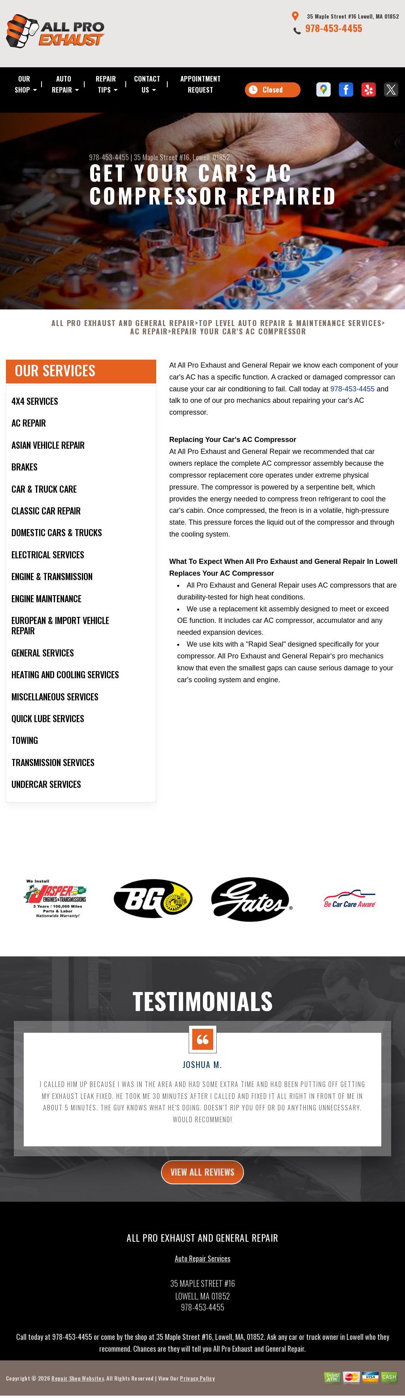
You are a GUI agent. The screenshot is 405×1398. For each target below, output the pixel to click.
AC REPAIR (149, 336)
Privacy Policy (197, 1385)
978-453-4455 (333, 28)
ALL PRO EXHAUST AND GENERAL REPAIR (123, 328)
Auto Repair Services (202, 1265)
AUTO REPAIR (62, 84)
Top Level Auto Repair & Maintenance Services (290, 328)
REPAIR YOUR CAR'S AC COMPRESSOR (239, 336)
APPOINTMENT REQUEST (200, 84)
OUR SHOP (22, 84)
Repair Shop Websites (77, 1385)
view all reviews (202, 1178)
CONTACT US (147, 84)
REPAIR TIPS (106, 84)
